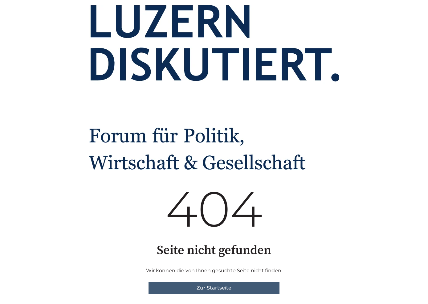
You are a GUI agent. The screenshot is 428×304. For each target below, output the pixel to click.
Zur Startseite (214, 288)
